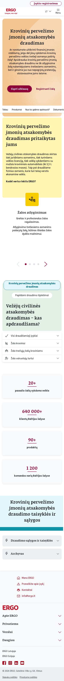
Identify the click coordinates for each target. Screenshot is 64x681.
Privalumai (17, 109)
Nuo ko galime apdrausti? (37, 109)
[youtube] (22, 663)
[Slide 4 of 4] (38, 264)
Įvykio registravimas (46, 3)
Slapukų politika (9, 677)
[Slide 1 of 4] (26, 264)
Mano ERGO (25, 578)
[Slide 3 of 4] (34, 264)
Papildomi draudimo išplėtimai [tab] (32, 295)
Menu (58, 11)
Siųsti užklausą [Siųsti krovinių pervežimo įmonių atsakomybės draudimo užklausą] (19, 89)
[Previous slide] (18, 264)
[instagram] (10, 663)
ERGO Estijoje (8, 656)
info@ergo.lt (26, 596)
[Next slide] (46, 264)
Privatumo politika (28, 677)
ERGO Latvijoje (9, 651)
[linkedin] (16, 663)
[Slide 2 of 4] (30, 264)
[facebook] (4, 663)
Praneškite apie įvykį (30, 584)
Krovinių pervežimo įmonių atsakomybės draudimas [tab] (32, 285)
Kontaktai (24, 590)
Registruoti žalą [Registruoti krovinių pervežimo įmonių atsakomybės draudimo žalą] (45, 89)
